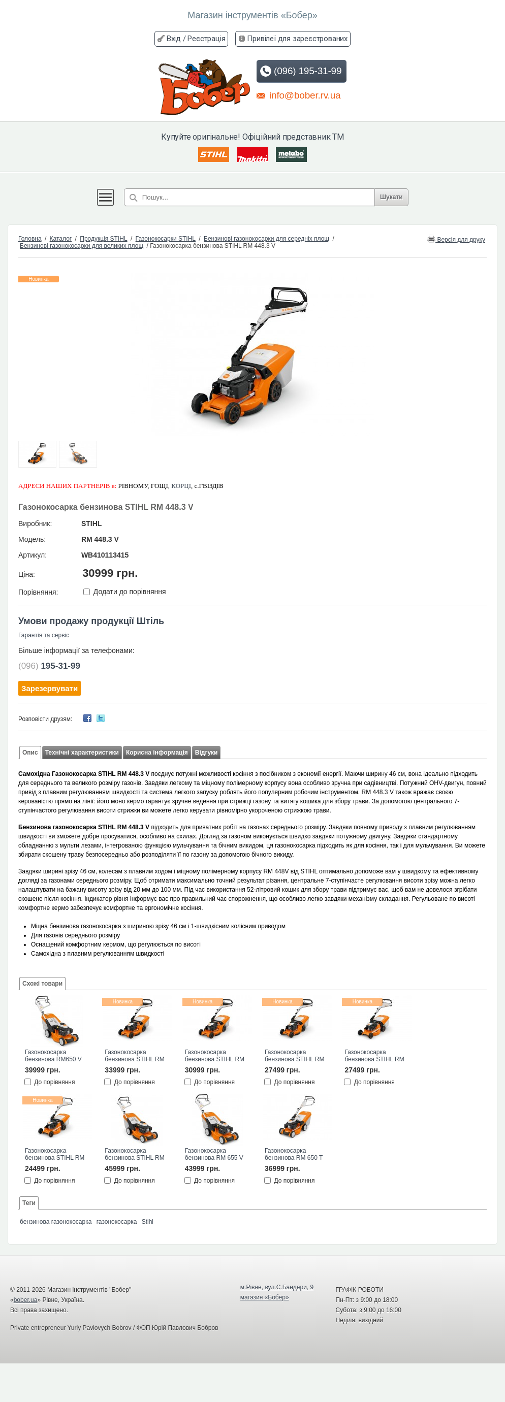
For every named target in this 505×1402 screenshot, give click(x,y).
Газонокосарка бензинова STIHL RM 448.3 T (294, 1056)
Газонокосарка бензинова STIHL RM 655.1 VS (134, 1154)
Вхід (174, 38)
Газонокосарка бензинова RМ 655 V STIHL (214, 1154)
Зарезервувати (49, 688)
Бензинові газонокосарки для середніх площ (266, 238)
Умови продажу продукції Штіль (91, 621)
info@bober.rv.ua (298, 95)
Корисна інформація (157, 752)
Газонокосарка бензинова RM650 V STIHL (53, 1056)
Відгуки (206, 752)
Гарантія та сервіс (43, 635)
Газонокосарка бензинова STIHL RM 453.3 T (214, 1056)
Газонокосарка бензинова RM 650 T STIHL (294, 1154)
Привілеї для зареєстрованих (297, 38)
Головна (30, 238)
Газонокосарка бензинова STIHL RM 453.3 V (134, 1056)
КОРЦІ (181, 486)
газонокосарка (117, 1221)
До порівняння (54, 1082)
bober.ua (26, 1299)
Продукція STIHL (103, 238)
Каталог (61, 238)
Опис (30, 752)
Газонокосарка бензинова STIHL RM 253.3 (54, 1154)
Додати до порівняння (129, 592)
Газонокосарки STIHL (166, 238)
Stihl (147, 1221)
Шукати (391, 197)
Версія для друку (456, 239)
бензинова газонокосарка (55, 1221)
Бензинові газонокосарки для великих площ (81, 245)
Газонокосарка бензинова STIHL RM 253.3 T (374, 1056)
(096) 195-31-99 (300, 71)
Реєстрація (206, 38)
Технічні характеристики (82, 752)
